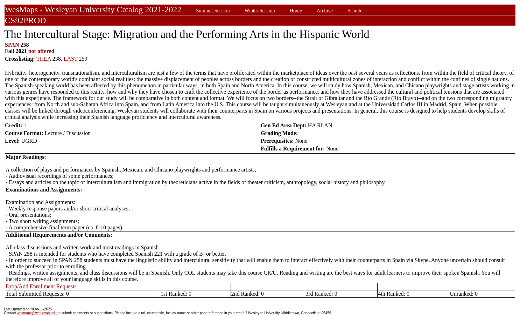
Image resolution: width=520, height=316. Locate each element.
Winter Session (260, 10)
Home (296, 10)
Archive (325, 10)
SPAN (12, 45)
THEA (43, 59)
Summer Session (213, 10)
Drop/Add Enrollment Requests (41, 286)
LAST (71, 59)
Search (354, 10)
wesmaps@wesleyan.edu (37, 313)
